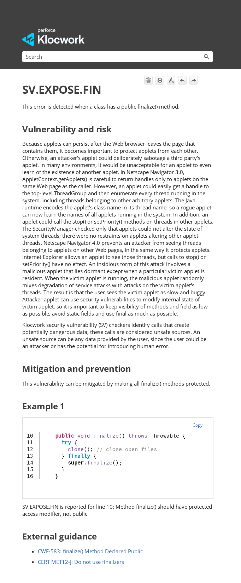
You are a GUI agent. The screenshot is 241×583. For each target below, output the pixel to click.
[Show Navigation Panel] (208, 37)
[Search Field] (117, 56)
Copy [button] (197, 425)
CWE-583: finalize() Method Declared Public (90, 551)
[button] (206, 56)
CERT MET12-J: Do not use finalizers (81, 561)
